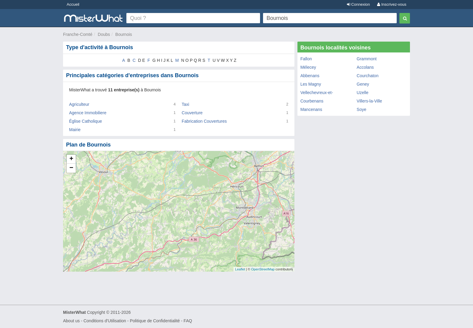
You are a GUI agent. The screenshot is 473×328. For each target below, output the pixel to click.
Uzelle (362, 92)
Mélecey (308, 67)
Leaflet (240, 269)
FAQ (188, 320)
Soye (361, 109)
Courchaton (367, 75)
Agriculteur (79, 104)
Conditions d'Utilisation (105, 320)
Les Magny (310, 84)
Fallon (306, 58)
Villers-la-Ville (369, 101)
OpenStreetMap (263, 269)
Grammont (366, 58)
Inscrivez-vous (391, 4)
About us (71, 320)
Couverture (192, 112)
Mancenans (311, 109)
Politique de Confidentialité (155, 320)
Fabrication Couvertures (204, 121)
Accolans (365, 67)
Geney (363, 84)
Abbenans (309, 75)
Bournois (123, 34)
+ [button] (71, 159)
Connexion (358, 4)
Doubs (104, 34)
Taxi (185, 104)
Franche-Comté (77, 34)
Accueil (73, 4)
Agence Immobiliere (87, 112)
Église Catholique (85, 121)
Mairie (75, 129)
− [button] (71, 168)
